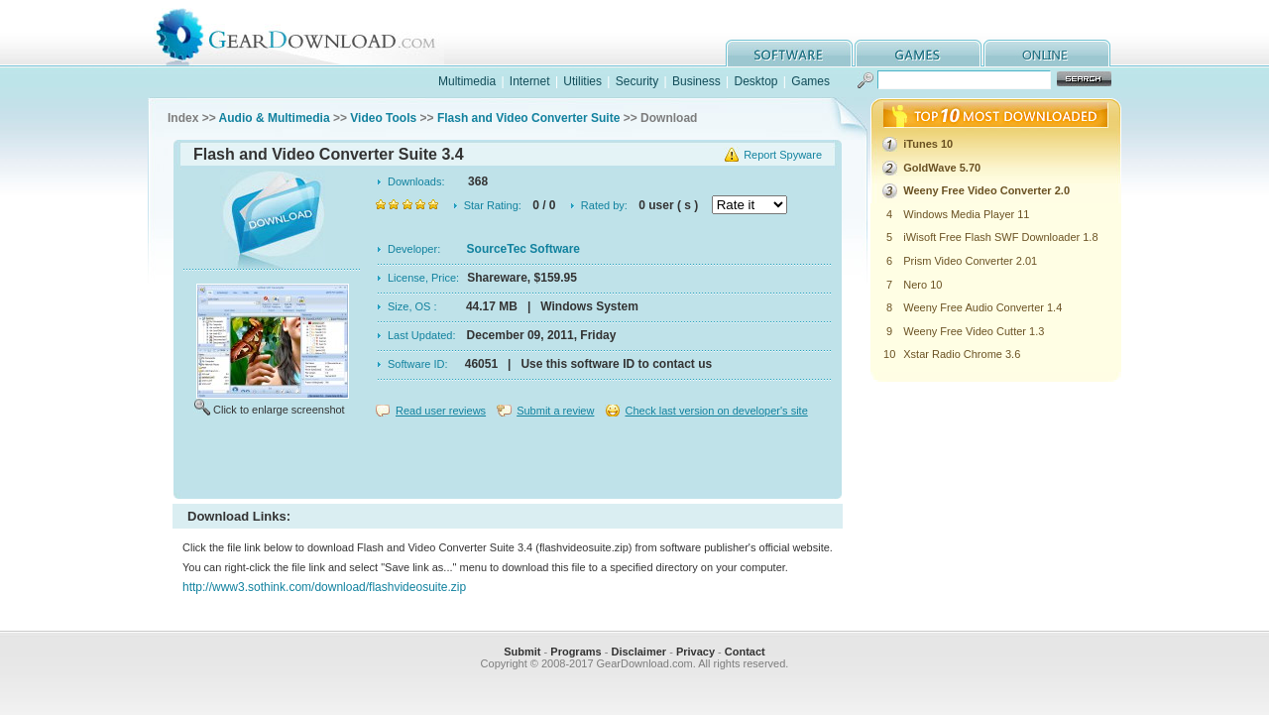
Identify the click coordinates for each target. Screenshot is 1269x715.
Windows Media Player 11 (966, 214)
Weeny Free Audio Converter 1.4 (982, 307)
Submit (522, 651)
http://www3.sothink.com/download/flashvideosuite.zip (324, 587)
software (789, 53)
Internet (530, 81)
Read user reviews (441, 411)
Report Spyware (783, 155)
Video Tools (383, 118)
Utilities (582, 81)
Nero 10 (922, 285)
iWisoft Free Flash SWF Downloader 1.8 (1000, 237)
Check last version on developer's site (716, 411)
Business (696, 81)
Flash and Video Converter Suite (529, 118)
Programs (575, 651)
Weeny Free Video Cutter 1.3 (973, 331)
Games (810, 81)
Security (637, 81)
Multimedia (467, 81)
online (1046, 53)
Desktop (755, 81)
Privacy (695, 651)
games (918, 53)
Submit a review (555, 411)
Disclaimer (638, 651)
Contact (745, 651)
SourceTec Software (523, 249)
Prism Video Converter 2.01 (970, 261)
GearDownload (310, 33)
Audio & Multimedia (274, 118)
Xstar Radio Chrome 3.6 (961, 354)
